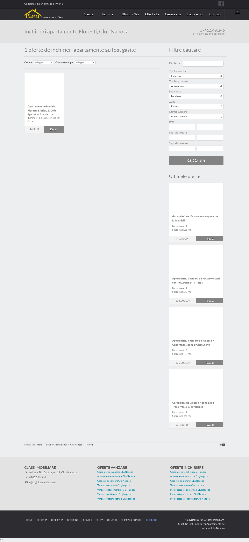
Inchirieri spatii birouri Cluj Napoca (188, 494)
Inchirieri (109, 14)
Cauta (199, 160)
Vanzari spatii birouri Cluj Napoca (114, 494)
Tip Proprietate (178, 81)
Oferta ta (152, 14)
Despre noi (195, 14)
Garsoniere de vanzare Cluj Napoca (115, 472)
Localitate (175, 91)
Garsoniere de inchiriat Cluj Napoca (188, 472)
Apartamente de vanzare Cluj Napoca (116, 476)
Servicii (87, 520)
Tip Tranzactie (177, 71)
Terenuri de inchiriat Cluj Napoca (187, 485)
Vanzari (90, 14)
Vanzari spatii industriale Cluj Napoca (116, 499)
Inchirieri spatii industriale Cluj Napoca (190, 499)
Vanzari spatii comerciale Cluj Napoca (116, 490)
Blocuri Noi (130, 14)
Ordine (28, 62)
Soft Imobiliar (196, 524)
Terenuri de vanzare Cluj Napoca (113, 485)
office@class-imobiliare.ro (209, 34)
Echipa (99, 520)
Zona (172, 101)
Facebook (151, 520)
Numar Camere (178, 112)
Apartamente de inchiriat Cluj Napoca (189, 476)
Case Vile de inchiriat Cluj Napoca (187, 481)
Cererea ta (173, 14)
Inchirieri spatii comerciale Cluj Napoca (190, 490)
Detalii (44, 87)
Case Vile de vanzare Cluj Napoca (114, 481)
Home (29, 520)
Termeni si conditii (131, 520)
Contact (215, 14)
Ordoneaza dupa (64, 62)
